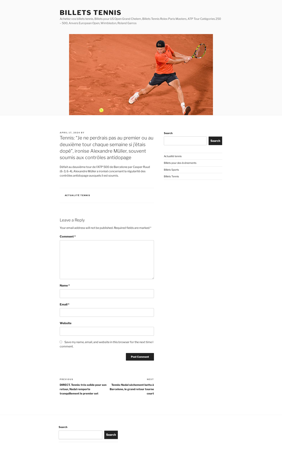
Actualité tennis (77, 195)
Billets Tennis (91, 13)
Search (168, 133)
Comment (68, 236)
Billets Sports (171, 169)
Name (65, 285)
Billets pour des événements (180, 162)
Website (65, 323)
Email (64, 304)
